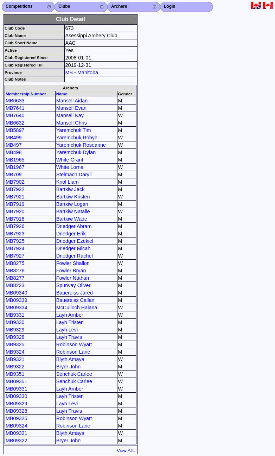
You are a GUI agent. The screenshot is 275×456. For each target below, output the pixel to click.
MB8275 (15, 263)
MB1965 (15, 160)
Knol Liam (67, 182)
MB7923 (15, 233)
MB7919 (15, 204)
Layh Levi (67, 329)
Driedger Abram (74, 226)
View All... (126, 450)
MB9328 (15, 337)
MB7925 (15, 241)
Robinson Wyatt (74, 344)
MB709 (14, 174)
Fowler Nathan (72, 278)
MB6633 (15, 100)
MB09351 (16, 381)
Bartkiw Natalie (73, 211)
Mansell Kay (70, 115)
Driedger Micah (73, 248)
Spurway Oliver (73, 285)
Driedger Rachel (74, 256)
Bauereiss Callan (75, 300)
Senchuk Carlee (74, 374)
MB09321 (16, 433)
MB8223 (15, 285)
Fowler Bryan (71, 270)
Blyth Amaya (70, 359)
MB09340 (16, 293)
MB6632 (15, 123)
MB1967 (15, 167)
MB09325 (16, 418)
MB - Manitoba (81, 72)
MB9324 (15, 352)
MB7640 (15, 115)
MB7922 (15, 189)
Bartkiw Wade (71, 219)
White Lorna (70, 167)
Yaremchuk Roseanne (81, 145)
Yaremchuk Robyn (76, 137)
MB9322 (15, 366)
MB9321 (15, 359)
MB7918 (15, 219)
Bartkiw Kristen (73, 197)
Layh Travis (69, 337)
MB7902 (15, 182)
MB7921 (15, 197)
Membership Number (26, 94)
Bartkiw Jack (70, 189)
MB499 (14, 137)
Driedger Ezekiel (75, 241)
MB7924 (15, 248)
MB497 (14, 145)
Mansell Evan (71, 108)
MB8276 (15, 270)
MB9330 (15, 322)
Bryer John (68, 366)
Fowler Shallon (73, 263)
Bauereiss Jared (74, 293)
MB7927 (15, 256)
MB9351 (15, 374)
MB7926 (15, 226)
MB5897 (15, 130)
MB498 (14, 152)
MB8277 (15, 278)
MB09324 (16, 426)
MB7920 (15, 211)
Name (61, 94)
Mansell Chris (71, 123)
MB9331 (15, 315)
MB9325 (15, 344)
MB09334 (16, 307)
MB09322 (16, 440)
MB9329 (15, 329)
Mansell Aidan (72, 100)
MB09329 (16, 403)
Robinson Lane (73, 352)
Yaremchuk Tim (73, 130)
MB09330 (16, 396)
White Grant (69, 160)
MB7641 (15, 108)
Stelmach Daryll (74, 174)
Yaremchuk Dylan (76, 152)
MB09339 (16, 300)
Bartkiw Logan (72, 204)
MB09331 (16, 389)
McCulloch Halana (76, 307)
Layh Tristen (70, 322)
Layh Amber (69, 315)
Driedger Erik (71, 233)
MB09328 (16, 411)
